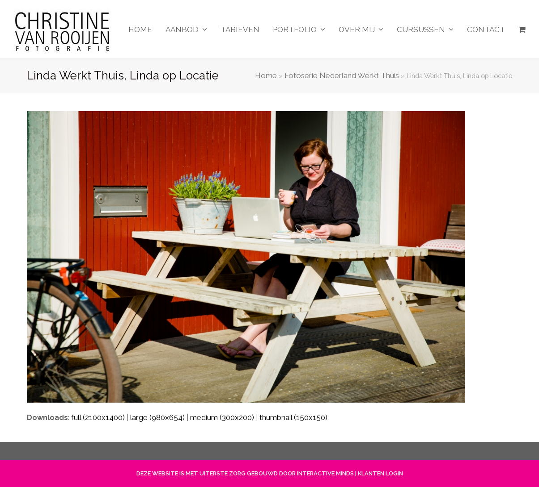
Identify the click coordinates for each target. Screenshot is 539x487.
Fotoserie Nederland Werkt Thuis (341, 75)
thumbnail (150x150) (293, 417)
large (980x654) (157, 417)
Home (266, 75)
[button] (522, 29)
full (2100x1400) (98, 417)
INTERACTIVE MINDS (325, 473)
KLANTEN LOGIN (380, 473)
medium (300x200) (222, 417)
